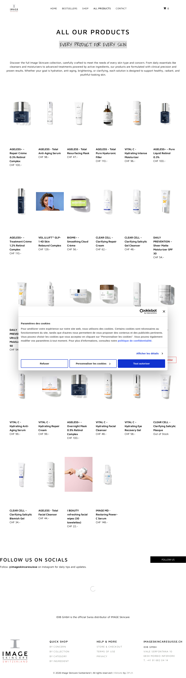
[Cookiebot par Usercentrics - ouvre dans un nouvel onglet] (142, 312)
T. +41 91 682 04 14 (156, 661)
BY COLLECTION (59, 652)
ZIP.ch (129, 674)
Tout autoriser (141, 364)
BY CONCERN (58, 647)
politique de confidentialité (135, 341)
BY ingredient (59, 662)
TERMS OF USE (106, 652)
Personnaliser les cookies (93, 364)
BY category (58, 657)
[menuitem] (54, 9)
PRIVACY (102, 657)
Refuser (44, 364)
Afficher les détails (147, 354)
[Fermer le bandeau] (164, 312)
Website (118, 674)
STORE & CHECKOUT (109, 647)
